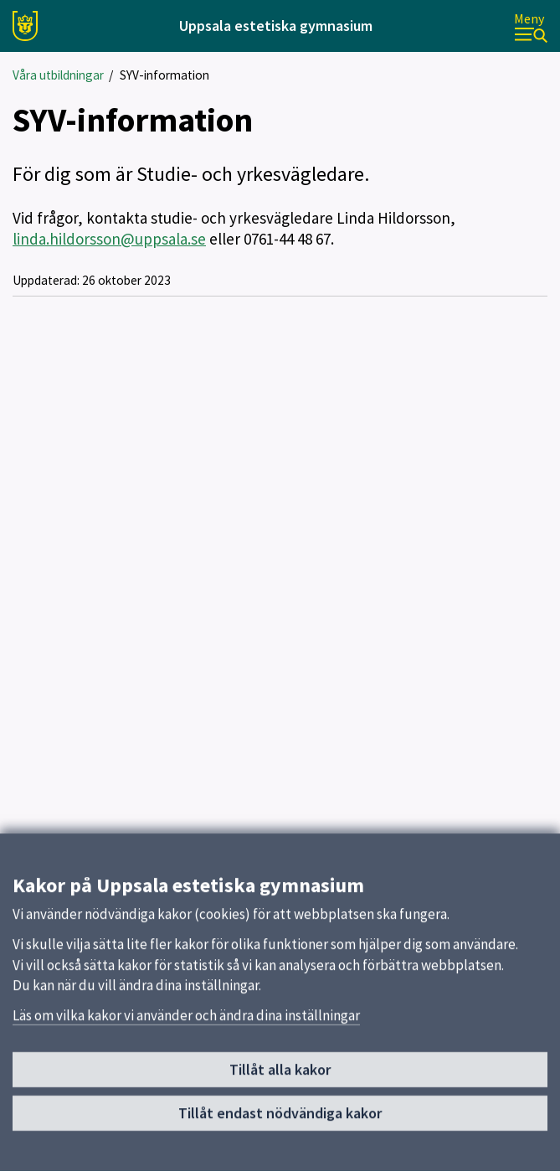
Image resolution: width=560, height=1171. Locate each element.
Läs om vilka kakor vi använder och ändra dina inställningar (186, 1023)
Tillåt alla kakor (280, 1077)
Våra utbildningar (58, 75)
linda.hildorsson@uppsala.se (109, 239)
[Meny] (530, 26)
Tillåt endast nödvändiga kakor (280, 1121)
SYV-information (164, 75)
